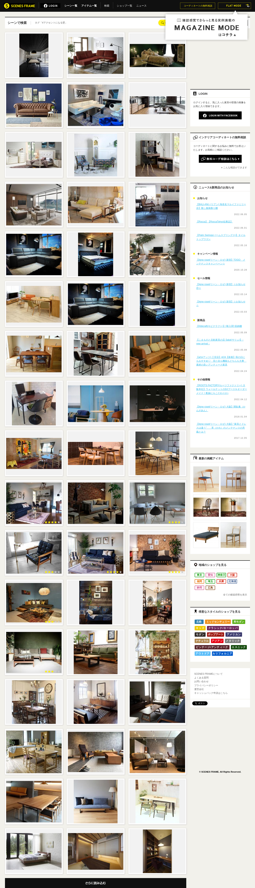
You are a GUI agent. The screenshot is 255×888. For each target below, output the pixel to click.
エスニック (239, 647)
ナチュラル (202, 640)
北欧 (199, 621)
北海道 (232, 581)
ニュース (141, 5)
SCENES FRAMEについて (208, 674)
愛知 (210, 574)
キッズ (200, 628)
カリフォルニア (222, 653)
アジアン (217, 640)
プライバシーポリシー (206, 685)
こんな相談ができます (235, 167)
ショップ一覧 (124, 5)
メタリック (233, 640)
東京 (199, 574)
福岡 (199, 581)
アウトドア (202, 653)
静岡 (199, 587)
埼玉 (210, 581)
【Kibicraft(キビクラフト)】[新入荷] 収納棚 (219, 326)
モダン (200, 634)
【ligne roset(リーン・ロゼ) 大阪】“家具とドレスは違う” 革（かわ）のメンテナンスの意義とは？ (221, 428)
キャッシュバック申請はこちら (211, 693)
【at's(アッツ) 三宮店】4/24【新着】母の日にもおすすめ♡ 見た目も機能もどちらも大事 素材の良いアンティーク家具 (221, 361)
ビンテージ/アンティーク (212, 647)
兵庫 (221, 581)
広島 (210, 587)
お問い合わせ (201, 681)
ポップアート (215, 634)
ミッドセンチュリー (218, 621)
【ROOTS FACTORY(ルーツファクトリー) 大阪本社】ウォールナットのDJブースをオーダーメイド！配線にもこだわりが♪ (221, 389)
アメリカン (234, 634)
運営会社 (199, 689)
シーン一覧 (70, 5)
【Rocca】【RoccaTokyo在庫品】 (214, 221)
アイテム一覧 (89, 5)
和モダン (239, 621)
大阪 (232, 574)
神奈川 (221, 574)
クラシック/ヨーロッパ (223, 628)
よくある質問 (201, 677)
